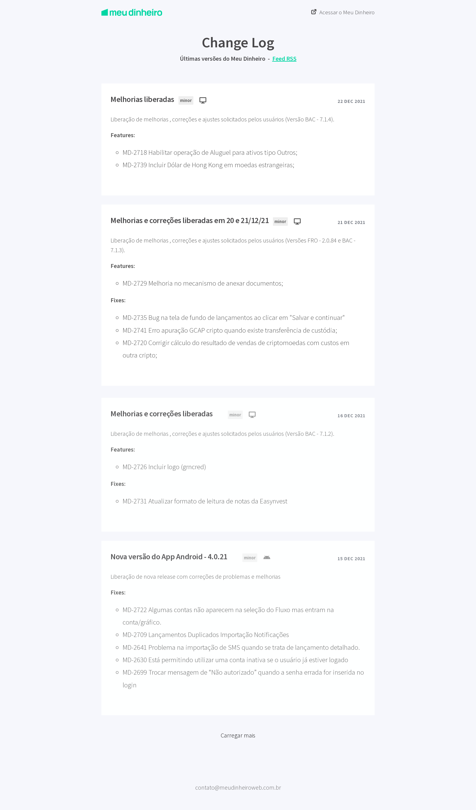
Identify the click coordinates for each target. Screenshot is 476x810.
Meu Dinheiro (238, 777)
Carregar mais (238, 738)
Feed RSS (284, 58)
